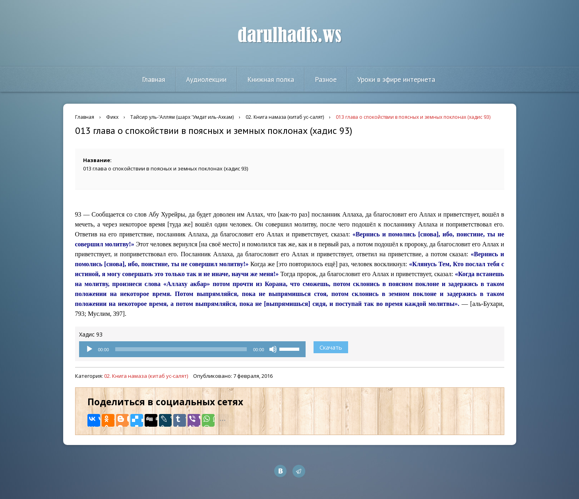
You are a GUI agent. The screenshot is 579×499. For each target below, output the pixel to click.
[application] (192, 349)
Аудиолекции (206, 79)
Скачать (331, 347)
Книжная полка (270, 79)
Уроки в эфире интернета (396, 79)
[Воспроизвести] (89, 349)
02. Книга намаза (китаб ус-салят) (146, 375)
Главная (153, 79)
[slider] (181, 349)
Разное (326, 79)
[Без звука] (273, 349)
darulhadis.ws (289, 35)
